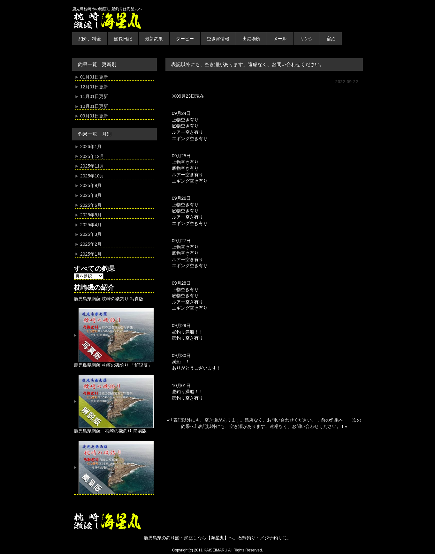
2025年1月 (91, 254)
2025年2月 (91, 244)
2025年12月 (92, 156)
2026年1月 (91, 146)
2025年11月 (92, 165)
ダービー (185, 38)
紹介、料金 (90, 38)
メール (280, 38)
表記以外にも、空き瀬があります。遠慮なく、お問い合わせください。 (245, 420)
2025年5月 (91, 214)
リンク (306, 38)
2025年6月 (91, 205)
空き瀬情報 (218, 38)
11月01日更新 (94, 96)
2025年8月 (91, 195)
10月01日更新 (94, 106)
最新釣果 (154, 38)
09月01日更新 (94, 115)
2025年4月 (91, 224)
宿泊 (330, 38)
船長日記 (123, 38)
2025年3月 (91, 234)
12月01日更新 (94, 86)
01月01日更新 (94, 76)
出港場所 (251, 38)
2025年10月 (92, 175)
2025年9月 (91, 185)
